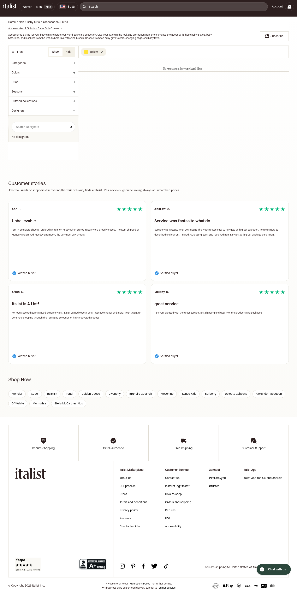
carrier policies (167, 587)
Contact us (172, 478)
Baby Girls (33, 22)
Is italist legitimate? (177, 486)
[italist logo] (10, 6)
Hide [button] (68, 52)
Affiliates (214, 486)
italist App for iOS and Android (263, 478)
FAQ (167, 518)
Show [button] (55, 52)
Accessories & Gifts (55, 22)
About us (125, 478)
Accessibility (173, 526)
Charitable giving (130, 526)
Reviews (125, 518)
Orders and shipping (178, 502)
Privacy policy (129, 510)
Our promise (128, 486)
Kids (21, 22)
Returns (170, 510)
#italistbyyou (217, 478)
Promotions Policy (140, 583)
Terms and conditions (133, 502)
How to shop (173, 494)
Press (123, 494)
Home (12, 22)
